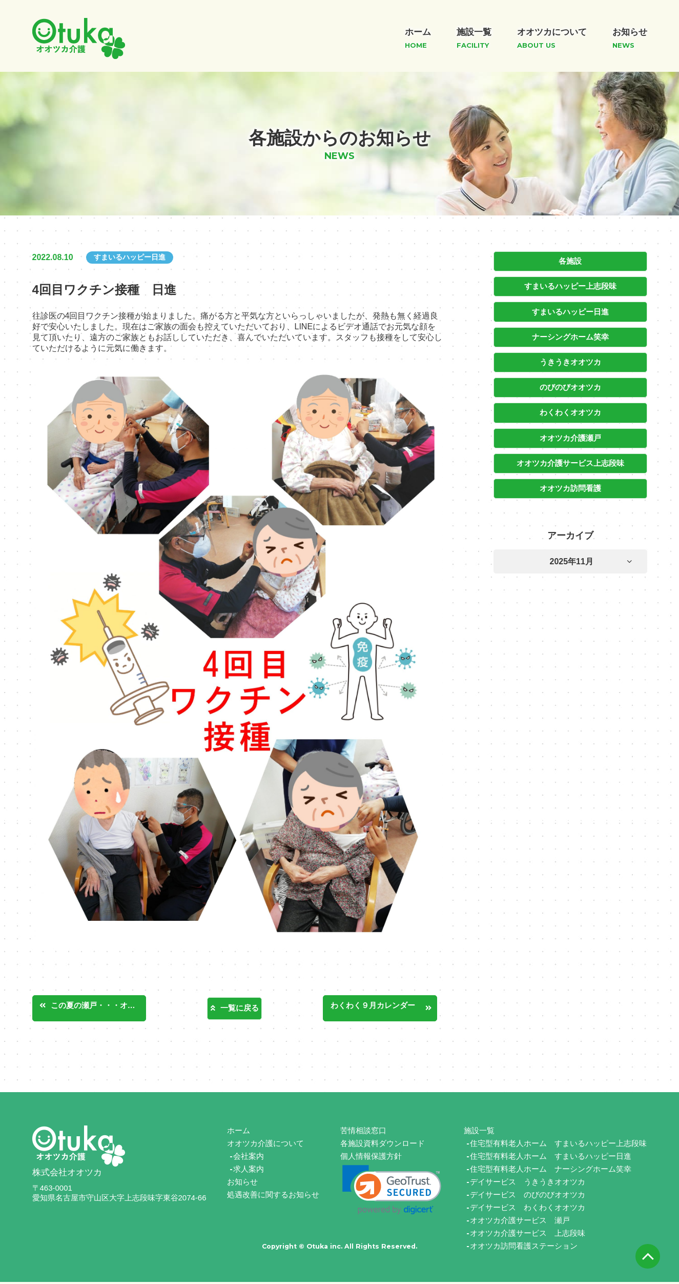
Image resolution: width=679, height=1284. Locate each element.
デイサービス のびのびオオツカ (527, 1196)
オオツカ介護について (265, 1145)
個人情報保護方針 (371, 1158)
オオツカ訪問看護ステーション (524, 1248)
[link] (391, 1192)
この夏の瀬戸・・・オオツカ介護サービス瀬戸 (103, 1007)
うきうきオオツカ (570, 359)
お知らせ (242, 1184)
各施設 (570, 261)
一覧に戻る (239, 1008)
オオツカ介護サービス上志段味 (570, 458)
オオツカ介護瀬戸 (570, 433)
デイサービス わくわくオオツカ (527, 1209)
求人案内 (248, 1171)
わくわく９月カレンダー (383, 1007)
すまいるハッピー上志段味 (570, 285)
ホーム (238, 1132)
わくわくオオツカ (570, 408)
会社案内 (248, 1158)
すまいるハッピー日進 (570, 310)
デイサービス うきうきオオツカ (527, 1184)
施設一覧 (479, 1132)
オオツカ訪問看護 (570, 482)
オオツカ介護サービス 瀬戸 (520, 1222)
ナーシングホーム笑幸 (570, 335)
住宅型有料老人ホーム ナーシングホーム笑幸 (550, 1171)
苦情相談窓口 (363, 1132)
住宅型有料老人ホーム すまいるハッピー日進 (550, 1158)
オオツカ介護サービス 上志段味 (527, 1235)
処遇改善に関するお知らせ (273, 1196)
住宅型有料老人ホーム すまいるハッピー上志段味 (558, 1145)
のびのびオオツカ (570, 384)
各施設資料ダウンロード (382, 1145)
